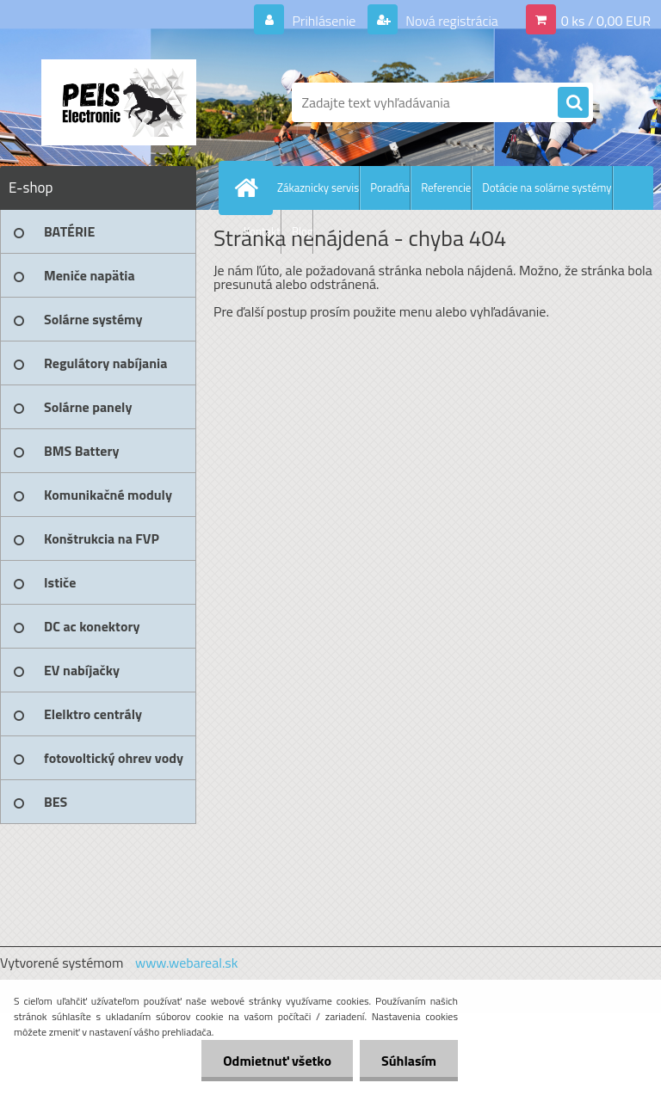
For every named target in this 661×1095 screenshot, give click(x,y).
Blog (302, 231)
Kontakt (262, 231)
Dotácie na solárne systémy (546, 187)
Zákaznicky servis (318, 187)
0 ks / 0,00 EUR (606, 20)
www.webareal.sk (186, 962)
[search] (573, 103)
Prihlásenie (324, 20)
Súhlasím (408, 1060)
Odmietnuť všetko (277, 1060)
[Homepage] (249, 187)
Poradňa (390, 187)
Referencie (446, 187)
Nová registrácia (450, 20)
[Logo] (118, 102)
